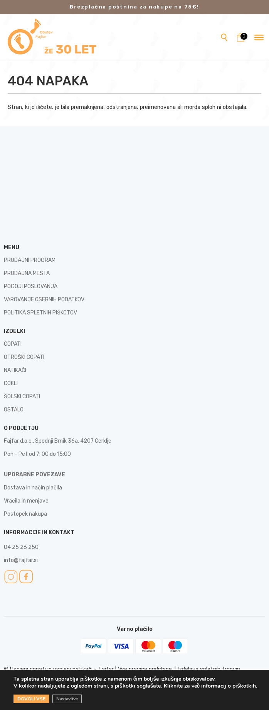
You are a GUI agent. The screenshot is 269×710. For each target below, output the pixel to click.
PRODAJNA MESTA (27, 273)
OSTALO (14, 409)
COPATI (13, 344)
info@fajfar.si (21, 560)
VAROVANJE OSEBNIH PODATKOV (44, 299)
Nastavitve (67, 699)
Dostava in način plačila (33, 487)
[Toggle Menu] (259, 37)
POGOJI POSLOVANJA (30, 286)
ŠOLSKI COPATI (22, 396)
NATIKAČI (15, 370)
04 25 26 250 (21, 547)
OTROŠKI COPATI (24, 357)
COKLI (11, 383)
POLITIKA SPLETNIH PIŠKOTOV (40, 312)
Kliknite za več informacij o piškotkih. (210, 686)
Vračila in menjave (26, 501)
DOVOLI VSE (31, 699)
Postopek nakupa (25, 514)
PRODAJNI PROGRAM (29, 260)
